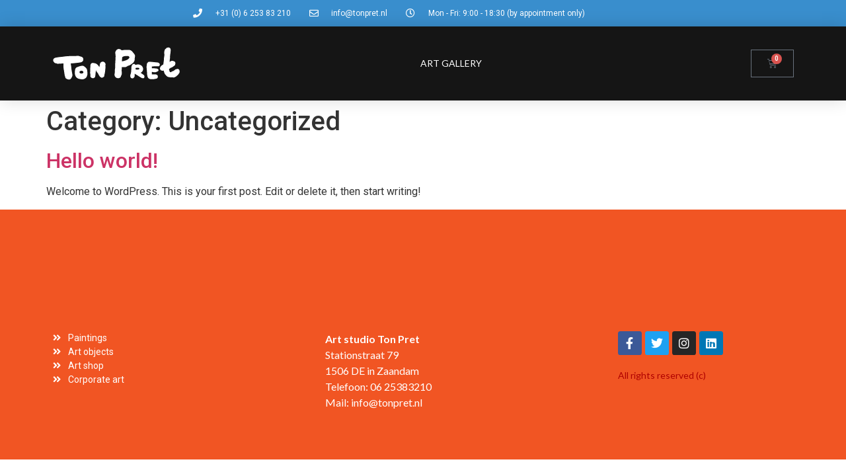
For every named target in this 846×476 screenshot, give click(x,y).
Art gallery (451, 63)
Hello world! (102, 160)
